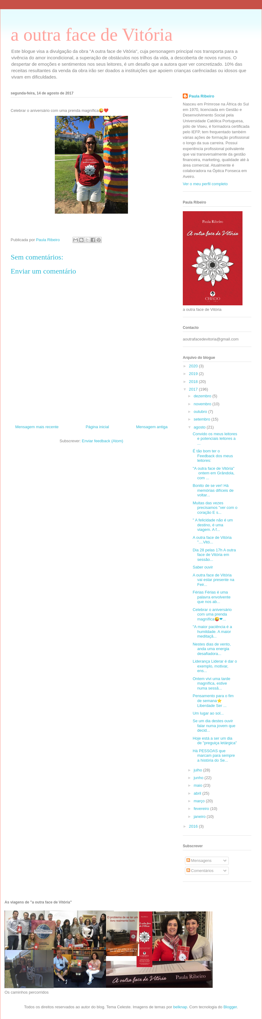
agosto (200, 427)
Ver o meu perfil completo (205, 184)
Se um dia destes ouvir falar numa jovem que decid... (214, 726)
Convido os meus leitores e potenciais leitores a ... (215, 439)
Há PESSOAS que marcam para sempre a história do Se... (214, 756)
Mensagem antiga (152, 427)
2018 (194, 381)
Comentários (200, 870)
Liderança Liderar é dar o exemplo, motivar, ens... (215, 666)
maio (199, 785)
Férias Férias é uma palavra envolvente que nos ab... (211, 597)
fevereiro (202, 808)
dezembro (203, 396)
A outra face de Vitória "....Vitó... (212, 540)
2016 (194, 826)
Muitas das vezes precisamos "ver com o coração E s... (215, 508)
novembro (203, 404)
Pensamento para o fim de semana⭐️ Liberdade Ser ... (213, 700)
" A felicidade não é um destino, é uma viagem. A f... (213, 525)
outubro (201, 411)
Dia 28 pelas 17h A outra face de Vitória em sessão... (214, 555)
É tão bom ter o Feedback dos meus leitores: (213, 456)
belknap (180, 1007)
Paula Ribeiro (201, 96)
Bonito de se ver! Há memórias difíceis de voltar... (213, 490)
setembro (202, 419)
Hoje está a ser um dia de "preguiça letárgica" (215, 740)
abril (198, 793)
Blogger (230, 1007)
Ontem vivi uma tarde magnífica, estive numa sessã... (211, 683)
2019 (194, 373)
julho (198, 770)
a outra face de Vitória (92, 34)
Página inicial (97, 427)
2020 (194, 366)
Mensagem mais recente (36, 427)
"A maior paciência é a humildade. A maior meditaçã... (212, 631)
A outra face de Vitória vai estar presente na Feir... (213, 580)
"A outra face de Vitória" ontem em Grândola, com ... (213, 473)
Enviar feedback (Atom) (102, 441)
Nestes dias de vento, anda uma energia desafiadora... (212, 649)
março (200, 801)
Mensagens (199, 860)
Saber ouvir (203, 567)
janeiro (200, 816)
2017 (194, 389)
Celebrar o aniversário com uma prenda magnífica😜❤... (212, 614)
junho (199, 777)
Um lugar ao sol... (208, 713)
